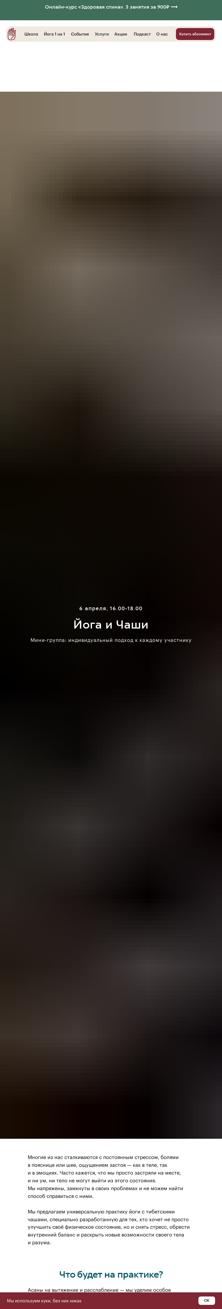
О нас (162, 34)
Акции (120, 34)
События (80, 34)
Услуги (102, 34)
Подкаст (142, 34)
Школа (31, 34)
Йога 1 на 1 (54, 34)
